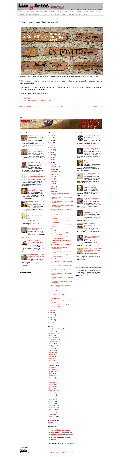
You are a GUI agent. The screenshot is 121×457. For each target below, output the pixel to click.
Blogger (70, 443)
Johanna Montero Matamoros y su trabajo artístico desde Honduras (92, 137)
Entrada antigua (97, 106)
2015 (51, 162)
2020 (51, 150)
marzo (53, 186)
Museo (98, 11)
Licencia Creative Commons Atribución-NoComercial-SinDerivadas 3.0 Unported (56, 453)
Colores (51, 352)
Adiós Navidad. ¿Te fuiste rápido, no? (61, 244)
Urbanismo (52, 416)
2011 (51, 317)
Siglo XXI (84, 14)
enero (53, 191)
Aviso (32, 11)
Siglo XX (78, 14)
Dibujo (65, 11)
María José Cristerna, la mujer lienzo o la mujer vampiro (36, 163)
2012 (51, 315)
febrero (53, 188)
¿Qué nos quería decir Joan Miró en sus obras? (36, 228)
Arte (29, 100)
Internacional (53, 380)
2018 (51, 155)
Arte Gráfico (52, 337)
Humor (51, 378)
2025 (51, 137)
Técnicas (43, 14)
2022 (51, 145)
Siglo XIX (71, 14)
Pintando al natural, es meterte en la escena (90, 186)
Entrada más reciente (25, 106)
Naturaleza (21, 14)
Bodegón (51, 346)
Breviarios (52, 348)
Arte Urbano (52, 11)
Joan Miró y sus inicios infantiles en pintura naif (35, 189)
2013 (51, 312)
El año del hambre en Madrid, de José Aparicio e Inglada (92, 211)
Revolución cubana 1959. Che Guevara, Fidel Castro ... (59, 293)
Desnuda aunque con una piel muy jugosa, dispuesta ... (60, 255)
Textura (51, 412)
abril (52, 184)
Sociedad (28, 14)
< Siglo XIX (64, 14)
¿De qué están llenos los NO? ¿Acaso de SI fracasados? (61, 233)
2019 (51, 152)
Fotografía (78, 11)
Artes (45, 11)
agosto (53, 174)
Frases (51, 371)
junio (52, 179)
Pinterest (50, 422)
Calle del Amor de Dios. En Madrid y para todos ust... (61, 241)
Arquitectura (39, 11)
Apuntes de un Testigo (55, 328)
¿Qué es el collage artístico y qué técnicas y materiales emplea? (92, 237)
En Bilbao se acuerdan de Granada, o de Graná (91, 174)
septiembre (54, 171)
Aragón (51, 331)
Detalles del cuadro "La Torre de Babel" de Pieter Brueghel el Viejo (36, 256)
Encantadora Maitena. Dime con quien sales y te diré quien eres (36, 215)
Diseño (51, 361)
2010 (51, 320)
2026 (51, 135)
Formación (50, 14)
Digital (51, 358)
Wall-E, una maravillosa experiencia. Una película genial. (35, 242)
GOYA (27, 11)
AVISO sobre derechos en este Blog (88, 267)
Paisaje (51, 395)
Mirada (44, 100)
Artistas (57, 14)
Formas (51, 367)
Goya (50, 373)
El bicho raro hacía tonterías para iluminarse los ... (60, 285)
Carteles (51, 350)
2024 (51, 140)
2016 (51, 159)
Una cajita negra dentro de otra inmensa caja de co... (59, 237)
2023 (51, 142)
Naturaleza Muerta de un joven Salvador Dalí (91, 149)
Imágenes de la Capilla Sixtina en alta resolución (35, 150)
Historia (51, 375)
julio (52, 176)
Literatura (85, 11)
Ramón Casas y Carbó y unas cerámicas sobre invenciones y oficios (92, 250)
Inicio (62, 106)
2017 (51, 157)
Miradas (92, 11)
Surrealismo (36, 14)
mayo (53, 181)
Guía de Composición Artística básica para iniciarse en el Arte (36, 176)
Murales (51, 386)
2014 (51, 310)
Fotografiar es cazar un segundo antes (61, 259)
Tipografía (52, 414)
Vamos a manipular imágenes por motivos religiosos (60, 247)
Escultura (71, 11)
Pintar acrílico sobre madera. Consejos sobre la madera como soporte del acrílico (36, 137)
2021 (51, 147)
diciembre (54, 164)
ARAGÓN (21, 11)
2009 (51, 322)
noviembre (54, 166)
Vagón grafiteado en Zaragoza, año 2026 (89, 224)
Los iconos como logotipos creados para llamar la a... (61, 217)
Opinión (51, 392)
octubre (53, 169)
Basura (51, 343)
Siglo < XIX (52, 397)
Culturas (59, 11)
